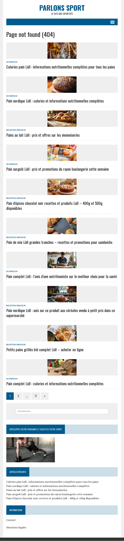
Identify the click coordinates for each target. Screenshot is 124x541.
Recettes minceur (15, 130)
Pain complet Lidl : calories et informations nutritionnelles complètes (54, 383)
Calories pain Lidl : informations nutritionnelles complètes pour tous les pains (60, 67)
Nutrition (11, 62)
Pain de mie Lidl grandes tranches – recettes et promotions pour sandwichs (59, 242)
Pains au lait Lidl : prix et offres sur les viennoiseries (42, 135)
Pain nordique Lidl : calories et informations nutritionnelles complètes (55, 101)
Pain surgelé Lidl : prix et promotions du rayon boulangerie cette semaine (57, 169)
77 (35, 396)
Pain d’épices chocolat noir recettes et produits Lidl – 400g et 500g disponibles (54, 205)
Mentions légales (16, 527)
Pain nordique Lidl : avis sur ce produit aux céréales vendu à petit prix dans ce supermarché (60, 312)
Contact (11, 520)
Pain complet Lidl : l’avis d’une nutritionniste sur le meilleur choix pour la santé (61, 276)
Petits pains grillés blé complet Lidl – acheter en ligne (44, 349)
